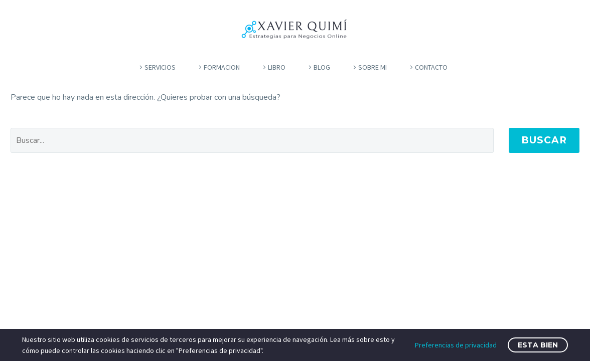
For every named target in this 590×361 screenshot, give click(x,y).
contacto (431, 67)
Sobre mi (372, 67)
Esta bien (538, 344)
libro (276, 67)
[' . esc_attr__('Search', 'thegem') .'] (252, 140)
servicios (160, 67)
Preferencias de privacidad (456, 344)
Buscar (544, 140)
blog (322, 67)
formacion (222, 67)
